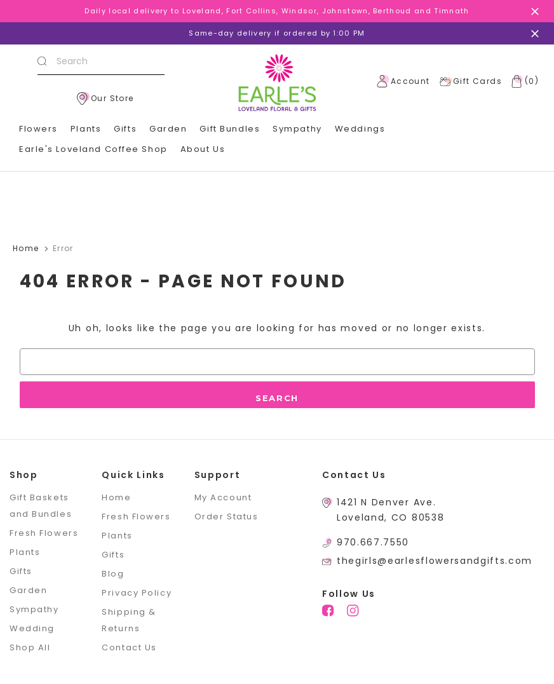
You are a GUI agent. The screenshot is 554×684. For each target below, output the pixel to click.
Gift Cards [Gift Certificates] (470, 81)
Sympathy (297, 129)
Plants (86, 129)
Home (116, 497)
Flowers (38, 129)
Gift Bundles (229, 129)
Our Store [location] (105, 98)
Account (403, 81)
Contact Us (129, 647)
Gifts (125, 129)
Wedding (32, 628)
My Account (223, 497)
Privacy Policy (137, 593)
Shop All (30, 647)
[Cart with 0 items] (522, 81)
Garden (168, 129)
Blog (113, 574)
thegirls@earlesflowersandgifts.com (434, 560)
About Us (202, 149)
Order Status (226, 516)
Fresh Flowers (44, 533)
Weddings (360, 129)
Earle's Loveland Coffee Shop (93, 149)
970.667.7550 (373, 542)
